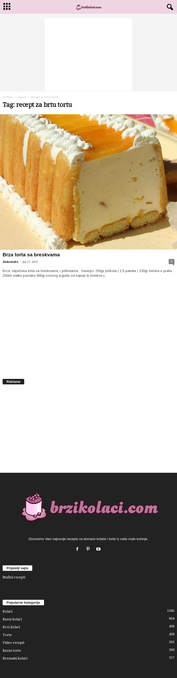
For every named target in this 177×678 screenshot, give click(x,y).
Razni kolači (12, 619)
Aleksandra (10, 262)
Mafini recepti (14, 577)
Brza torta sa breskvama (31, 254)
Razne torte (12, 650)
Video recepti (13, 643)
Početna (7, 97)
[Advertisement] (88, 54)
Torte (7, 635)
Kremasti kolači (15, 658)
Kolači (7, 611)
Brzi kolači (11, 627)
